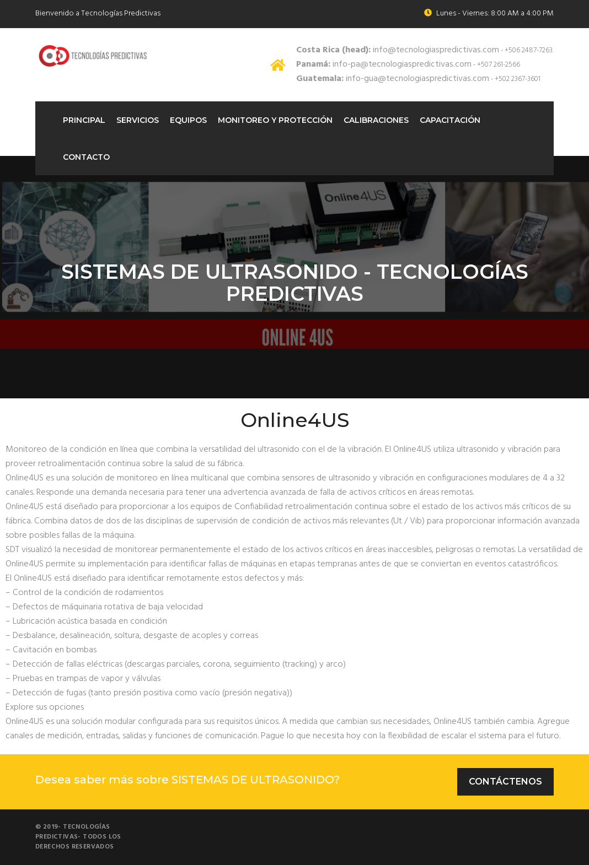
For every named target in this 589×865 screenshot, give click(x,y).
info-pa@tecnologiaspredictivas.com (384, 64)
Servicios (137, 120)
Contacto (86, 157)
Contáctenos (505, 781)
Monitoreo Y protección (275, 120)
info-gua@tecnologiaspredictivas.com (392, 78)
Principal (84, 120)
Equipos (188, 120)
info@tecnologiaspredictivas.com (397, 50)
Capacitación (450, 120)
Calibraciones (376, 120)
